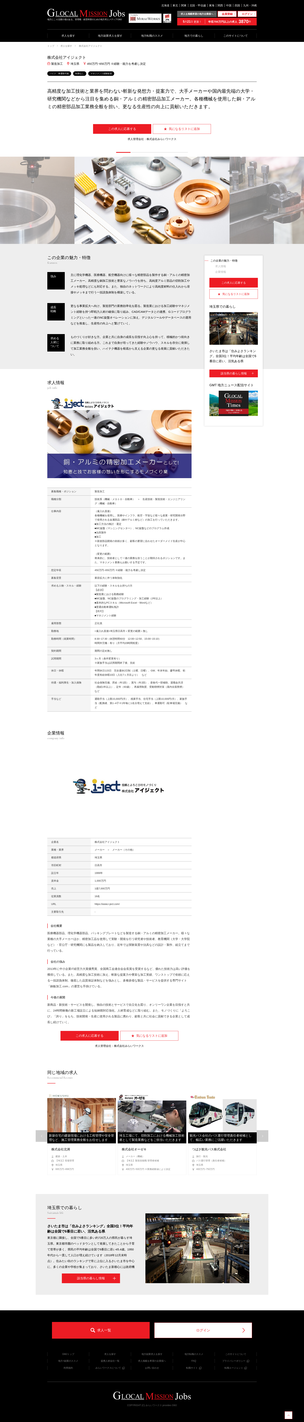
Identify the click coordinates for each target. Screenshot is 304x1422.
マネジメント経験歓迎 (101, 73)
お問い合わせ (152, 1368)
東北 (175, 5)
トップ (50, 46)
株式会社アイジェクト (90, 46)
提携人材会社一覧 (110, 1361)
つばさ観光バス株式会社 (209, 1149)
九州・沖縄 (250, 5)
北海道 (165, 5)
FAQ (193, 1361)
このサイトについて (235, 35)
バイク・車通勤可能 (59, 73)
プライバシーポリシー (235, 1361)
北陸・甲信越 (198, 5)
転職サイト (193, 1368)
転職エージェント (236, 1368)
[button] (123, 152)
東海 (211, 5)
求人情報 (220, 266)
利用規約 (68, 1368)
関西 (220, 5)
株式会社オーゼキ (134, 1149)
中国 (228, 5)
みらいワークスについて (110, 1368)
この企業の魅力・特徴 (224, 260)
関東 (184, 5)
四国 (237, 5)
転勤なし (79, 73)
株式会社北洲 (60, 1149)
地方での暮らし (193, 35)
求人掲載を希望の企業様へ (152, 1361)
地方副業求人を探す (110, 35)
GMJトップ (68, 1354)
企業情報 (220, 271)
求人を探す (68, 35)
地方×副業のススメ (68, 1361)
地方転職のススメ (152, 35)
